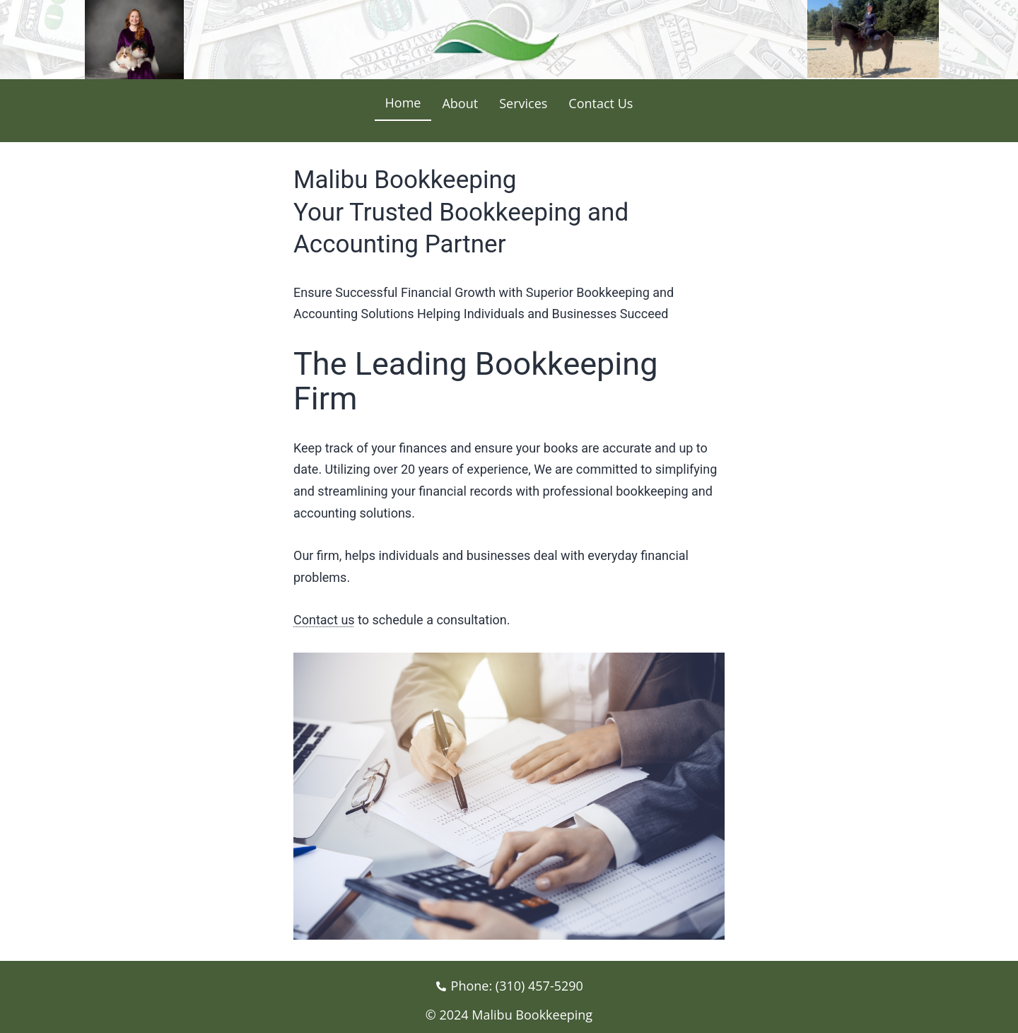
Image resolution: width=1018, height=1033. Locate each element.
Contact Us (600, 103)
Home (403, 102)
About (460, 103)
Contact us (324, 619)
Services (523, 103)
